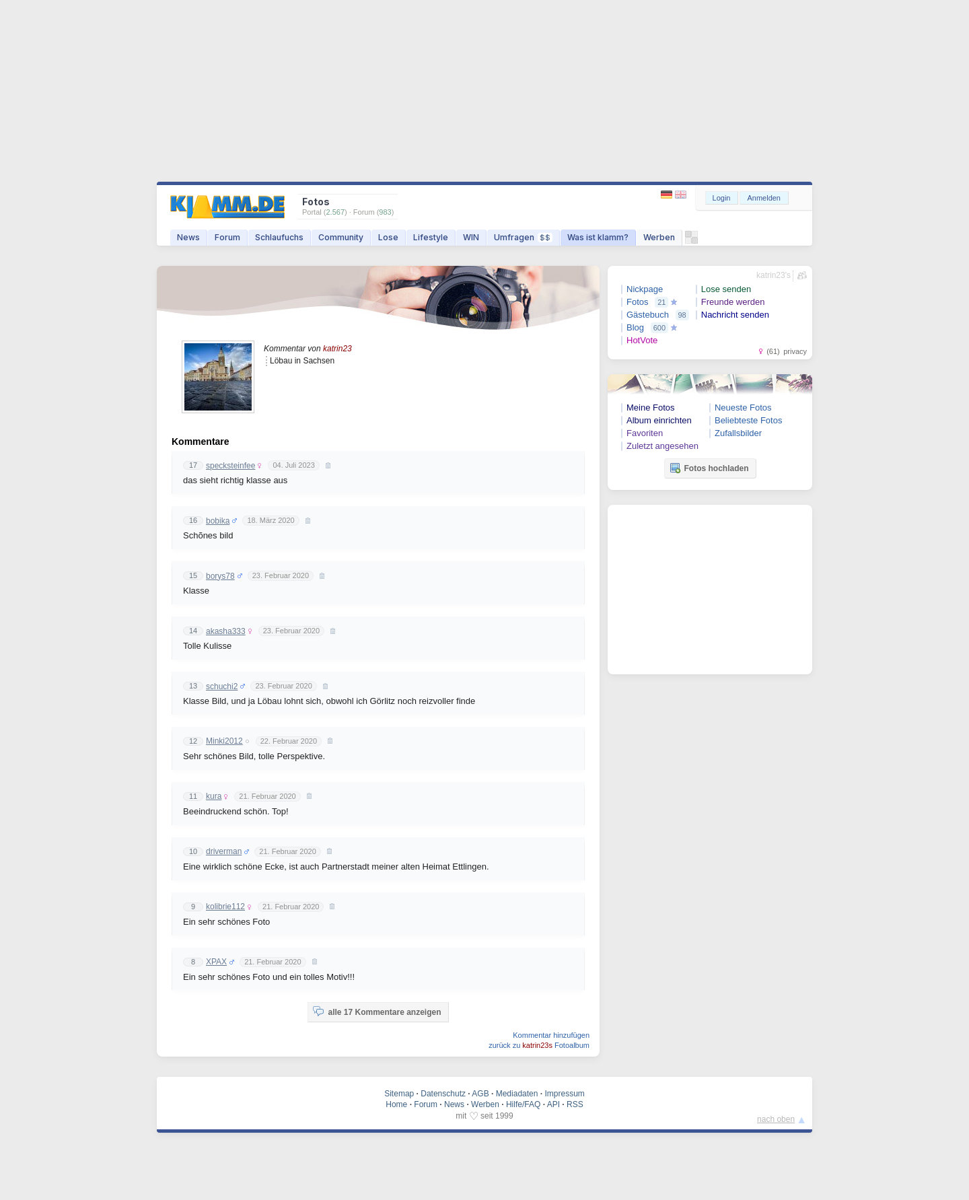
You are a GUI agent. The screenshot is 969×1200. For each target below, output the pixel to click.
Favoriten (644, 433)
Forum (227, 237)
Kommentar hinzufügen (551, 1035)
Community (340, 237)
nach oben (776, 1119)
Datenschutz (443, 1093)
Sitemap (399, 1093)
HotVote (641, 340)
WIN (471, 237)
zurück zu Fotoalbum (539, 1045)
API (553, 1104)
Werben (659, 237)
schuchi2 (222, 686)
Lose (388, 237)
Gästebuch (647, 315)
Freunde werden (733, 302)
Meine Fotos (650, 407)
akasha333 (226, 631)
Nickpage (644, 289)
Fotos (637, 302)
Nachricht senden (735, 315)
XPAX (216, 962)
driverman (224, 851)
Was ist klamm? (598, 237)
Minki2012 (224, 741)
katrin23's (773, 275)
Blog (635, 327)
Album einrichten (659, 420)
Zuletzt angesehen (662, 446)
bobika (217, 521)
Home (396, 1104)
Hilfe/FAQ (523, 1104)
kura (213, 796)
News (188, 237)
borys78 (220, 576)
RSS (575, 1104)
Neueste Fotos (743, 407)
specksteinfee (230, 466)
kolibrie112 (225, 907)
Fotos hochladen (709, 467)
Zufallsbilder (738, 433)
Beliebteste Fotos (748, 420)
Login (722, 198)
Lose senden (726, 289)
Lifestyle (430, 237)
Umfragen (523, 237)
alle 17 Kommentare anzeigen (377, 1011)
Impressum (564, 1093)
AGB (480, 1093)
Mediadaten (517, 1093)
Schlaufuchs (279, 237)
